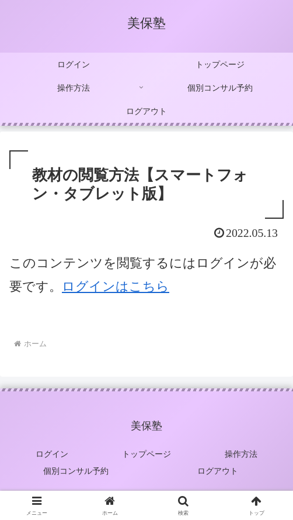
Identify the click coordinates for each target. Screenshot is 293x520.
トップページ (146, 454)
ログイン (52, 454)
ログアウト (217, 471)
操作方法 (241, 454)
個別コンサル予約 (76, 471)
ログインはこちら (115, 286)
